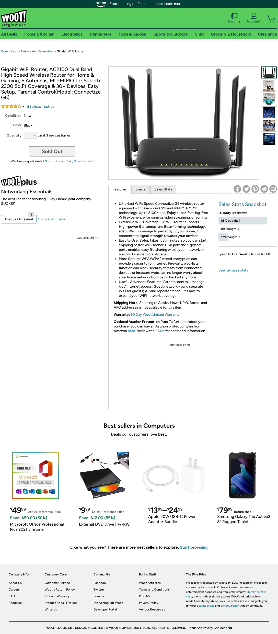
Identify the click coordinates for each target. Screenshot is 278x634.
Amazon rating (40, 106)
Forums (234, 18)
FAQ (12, 596)
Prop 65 (144, 596)
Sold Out (52, 151)
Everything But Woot (108, 603)
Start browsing (194, 547)
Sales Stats (163, 189)
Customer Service (57, 583)
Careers (14, 589)
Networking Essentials (37, 51)
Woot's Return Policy (60, 589)
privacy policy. (230, 605)
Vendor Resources (152, 609)
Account (253, 18)
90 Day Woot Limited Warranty (155, 314)
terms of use (206, 605)
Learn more (173, 4)
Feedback (15, 603)
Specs (140, 189)
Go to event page (51, 219)
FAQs (160, 331)
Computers (9, 51)
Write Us (51, 609)
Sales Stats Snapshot (242, 204)
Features (119, 189)
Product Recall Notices (61, 603)
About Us (15, 583)
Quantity (14, 135)
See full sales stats (233, 270)
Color (17, 125)
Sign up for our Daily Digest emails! (69, 161)
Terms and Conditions (154, 589)
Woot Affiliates (150, 583)
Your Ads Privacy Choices (207, 628)
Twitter (99, 589)
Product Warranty (57, 596)
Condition (13, 116)
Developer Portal (105, 609)
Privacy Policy (148, 603)
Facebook (100, 583)
